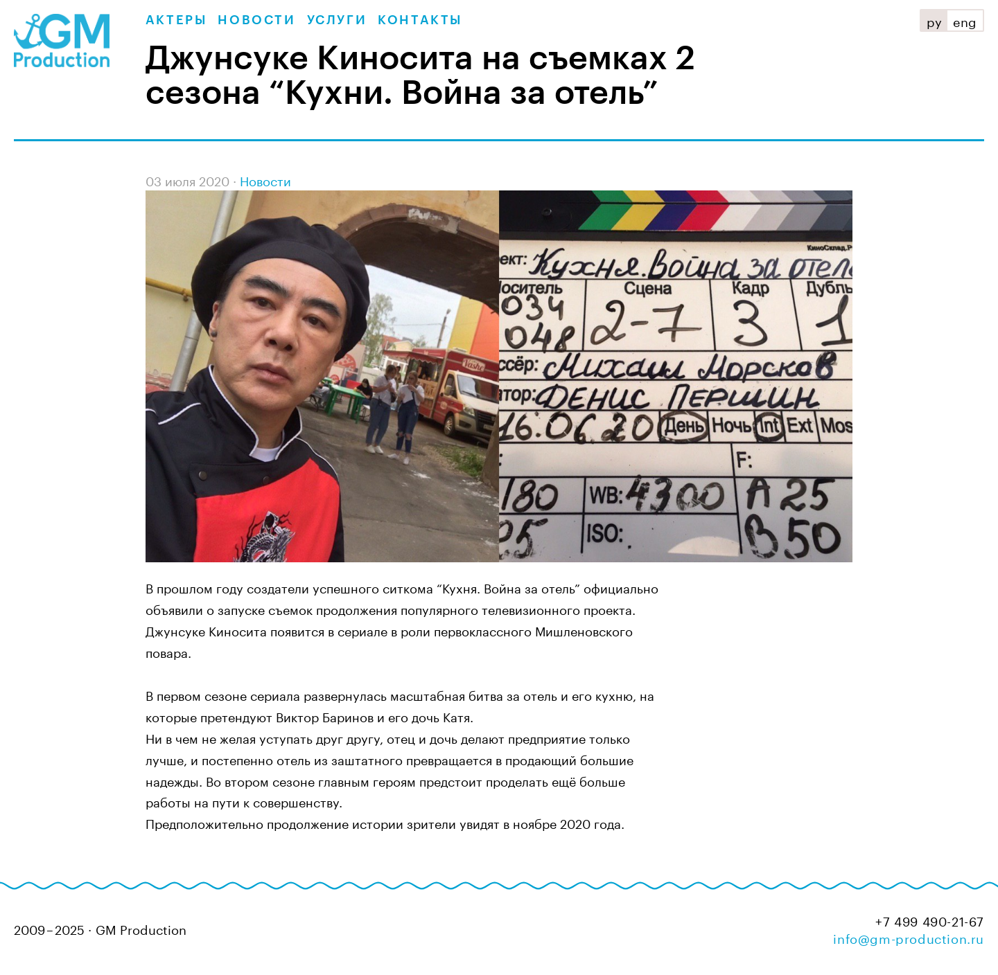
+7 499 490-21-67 (929, 920)
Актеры (176, 20)
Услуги (337, 20)
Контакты (420, 20)
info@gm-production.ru (908, 937)
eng (965, 20)
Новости (256, 20)
